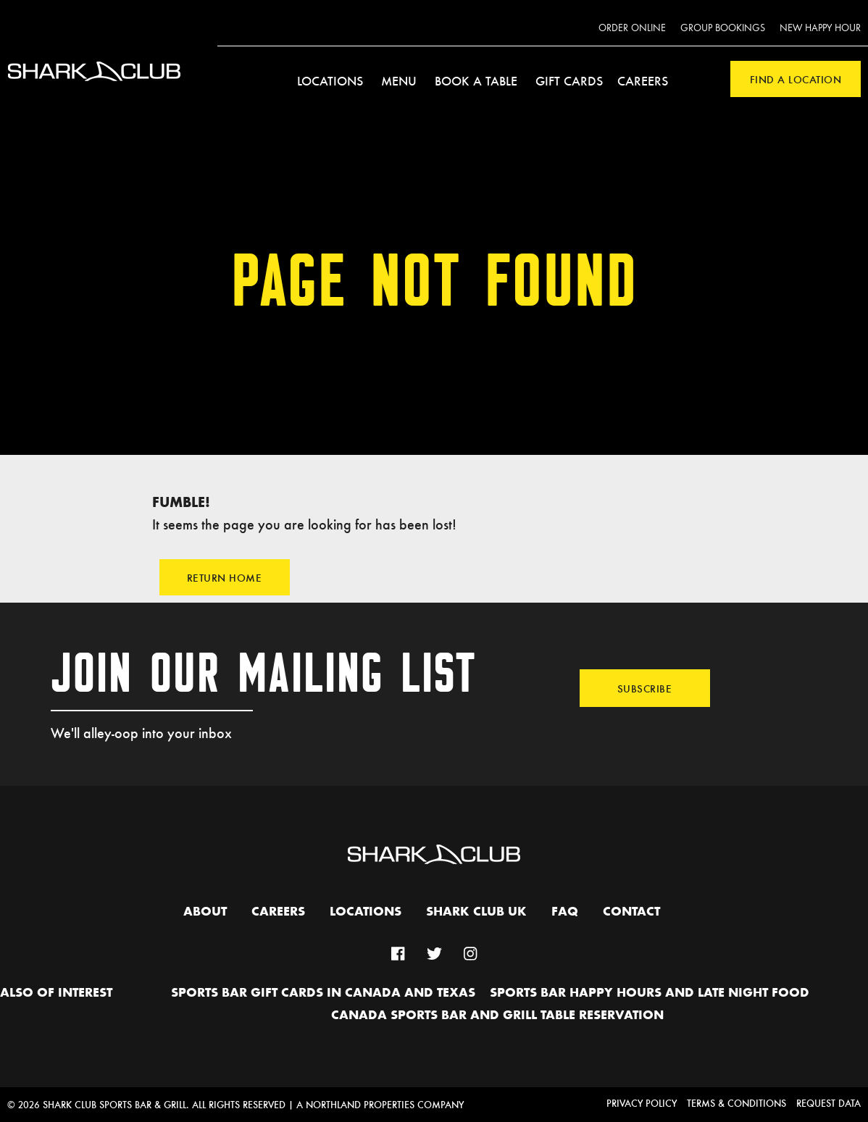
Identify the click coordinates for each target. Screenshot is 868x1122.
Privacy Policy (641, 1103)
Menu (399, 80)
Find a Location (796, 79)
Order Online (632, 28)
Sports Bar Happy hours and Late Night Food (649, 993)
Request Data (828, 1103)
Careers (642, 80)
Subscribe (644, 688)
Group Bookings (722, 28)
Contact (631, 911)
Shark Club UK (476, 911)
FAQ (564, 911)
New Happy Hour (820, 28)
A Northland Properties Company (380, 1104)
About (205, 911)
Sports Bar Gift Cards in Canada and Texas (323, 993)
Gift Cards (569, 80)
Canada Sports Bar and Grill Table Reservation (497, 1015)
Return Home (224, 577)
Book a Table (476, 80)
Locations (330, 80)
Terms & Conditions (736, 1103)
